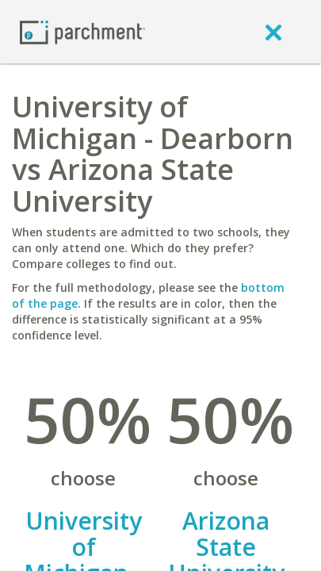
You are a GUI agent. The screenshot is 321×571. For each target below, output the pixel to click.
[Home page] (82, 31)
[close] (273, 31)
